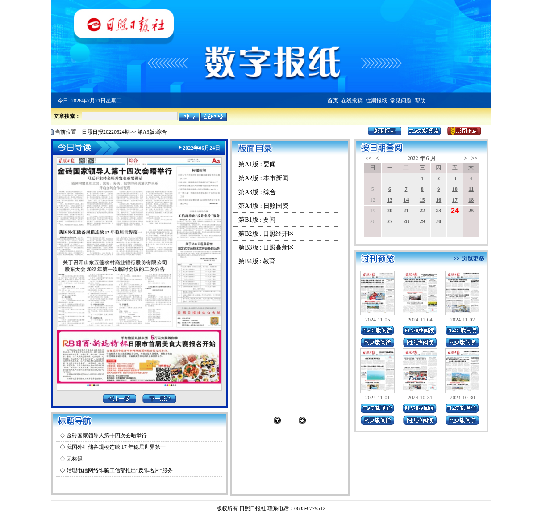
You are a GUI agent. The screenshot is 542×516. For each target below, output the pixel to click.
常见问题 (401, 100)
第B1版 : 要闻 (256, 219)
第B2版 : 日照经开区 (266, 233)
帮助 (420, 100)
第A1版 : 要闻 (257, 164)
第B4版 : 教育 (256, 261)
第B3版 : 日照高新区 (266, 247)
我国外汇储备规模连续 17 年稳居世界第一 (116, 447)
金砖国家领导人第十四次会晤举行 (107, 435)
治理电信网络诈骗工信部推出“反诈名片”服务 (120, 470)
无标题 (75, 459)
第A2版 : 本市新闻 (263, 178)
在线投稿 (352, 100)
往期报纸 (376, 100)
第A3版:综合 (152, 132)
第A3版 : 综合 (257, 192)
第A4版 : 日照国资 (263, 206)
